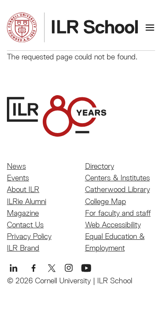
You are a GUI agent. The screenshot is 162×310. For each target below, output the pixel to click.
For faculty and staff (118, 213)
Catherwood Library (117, 189)
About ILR (23, 189)
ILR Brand (23, 248)
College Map (105, 201)
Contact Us (25, 224)
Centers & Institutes (117, 178)
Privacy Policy (29, 236)
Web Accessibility (113, 224)
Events (18, 178)
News (16, 166)
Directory (99, 166)
